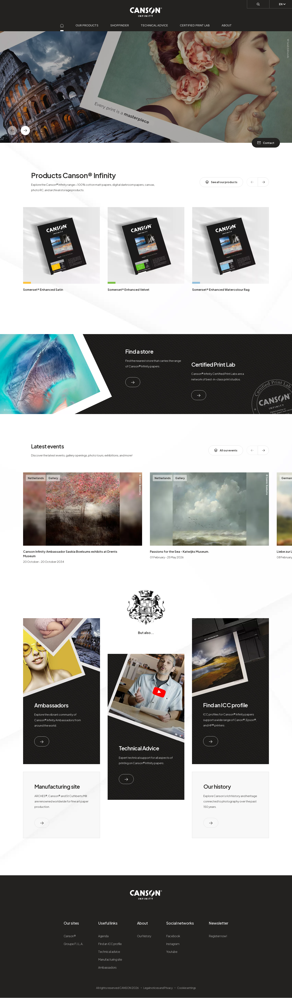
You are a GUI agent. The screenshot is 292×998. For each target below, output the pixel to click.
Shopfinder (119, 25)
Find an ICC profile (225, 705)
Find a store (139, 351)
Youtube (171, 952)
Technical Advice (139, 748)
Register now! (218, 936)
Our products (87, 25)
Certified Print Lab (195, 25)
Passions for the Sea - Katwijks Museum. (179, 551)
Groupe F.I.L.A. (73, 944)
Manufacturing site (57, 786)
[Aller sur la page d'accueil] (62, 25)
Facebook (173, 936)
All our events (225, 450)
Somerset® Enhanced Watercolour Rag (221, 290)
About (227, 25)
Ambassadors (51, 705)
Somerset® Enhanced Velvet (128, 290)
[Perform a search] (258, 4)
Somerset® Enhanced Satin (43, 290)
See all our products (221, 182)
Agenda (103, 936)
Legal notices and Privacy (157, 987)
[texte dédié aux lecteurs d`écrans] (25, 130)
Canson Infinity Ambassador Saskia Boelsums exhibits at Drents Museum (70, 554)
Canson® (70, 936)
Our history (217, 786)
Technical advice (154, 25)
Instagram (172, 944)
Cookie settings (186, 987)
